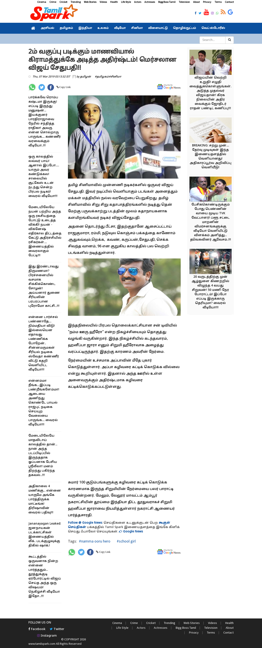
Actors (137, 2)
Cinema (41, 2)
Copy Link (65, 87)
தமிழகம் (66, 28)
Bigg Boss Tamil (166, 2)
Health (114, 2)
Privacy (207, 2)
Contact (229, 2)
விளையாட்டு (158, 28)
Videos (103, 2)
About (196, 2)
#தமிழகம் (102, 76)
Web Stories (90, 2)
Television (184, 2)
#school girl (126, 541)
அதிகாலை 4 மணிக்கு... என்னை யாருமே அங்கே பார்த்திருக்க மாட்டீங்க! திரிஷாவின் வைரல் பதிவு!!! (44, 500)
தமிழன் (85, 76)
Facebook (36, 629)
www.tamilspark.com (41, 644)
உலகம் (103, 28)
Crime (52, 2)
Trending (76, 2)
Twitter (57, 629)
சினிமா (137, 28)
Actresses (149, 2)
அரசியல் (47, 28)
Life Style (126, 2)
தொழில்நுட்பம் (184, 28)
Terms (218, 2)
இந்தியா (85, 28)
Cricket (63, 2)
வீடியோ (120, 28)
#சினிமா (115, 76)
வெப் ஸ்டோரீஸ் (213, 28)
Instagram (47, 636)
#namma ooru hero (94, 541)
